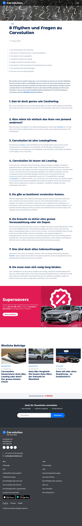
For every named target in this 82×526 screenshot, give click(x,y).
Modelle (12, 256)
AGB (43, 469)
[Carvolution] (12, 2)
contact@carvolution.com (13, 456)
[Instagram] (7, 447)
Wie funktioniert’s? (48, 492)
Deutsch (5, 503)
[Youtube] (15, 447)
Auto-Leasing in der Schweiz (12, 485)
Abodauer (60, 127)
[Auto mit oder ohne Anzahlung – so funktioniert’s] (68, 364)
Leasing (21, 145)
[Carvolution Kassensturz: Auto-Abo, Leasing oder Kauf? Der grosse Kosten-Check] (13, 366)
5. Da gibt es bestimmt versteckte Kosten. (22, 62)
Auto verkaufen (47, 489)
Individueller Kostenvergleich (12, 473)
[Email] (46, 336)
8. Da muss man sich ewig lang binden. (21, 71)
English (20, 503)
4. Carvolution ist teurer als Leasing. (20, 59)
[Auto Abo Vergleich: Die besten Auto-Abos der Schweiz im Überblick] (41, 365)
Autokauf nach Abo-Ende (11, 492)
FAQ (4, 469)
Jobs (44, 461)
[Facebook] (36, 336)
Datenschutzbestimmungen (51, 473)
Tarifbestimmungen (9, 477)
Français (13, 503)
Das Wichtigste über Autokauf (52, 481)
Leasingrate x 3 (15, 178)
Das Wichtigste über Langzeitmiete (14, 489)
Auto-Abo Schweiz (48, 477)
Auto (42, 106)
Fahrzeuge (6, 465)
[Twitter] (41, 336)
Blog (4, 461)
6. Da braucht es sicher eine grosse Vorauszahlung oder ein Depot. (30, 65)
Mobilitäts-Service (29, 92)
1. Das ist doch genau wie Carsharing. (21, 50)
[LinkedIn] (11, 447)
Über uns (45, 485)
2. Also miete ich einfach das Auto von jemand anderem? (27, 53)
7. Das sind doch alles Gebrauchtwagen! (22, 68)
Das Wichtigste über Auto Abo (12, 481)
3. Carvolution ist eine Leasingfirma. (20, 56)
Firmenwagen (46, 465)
